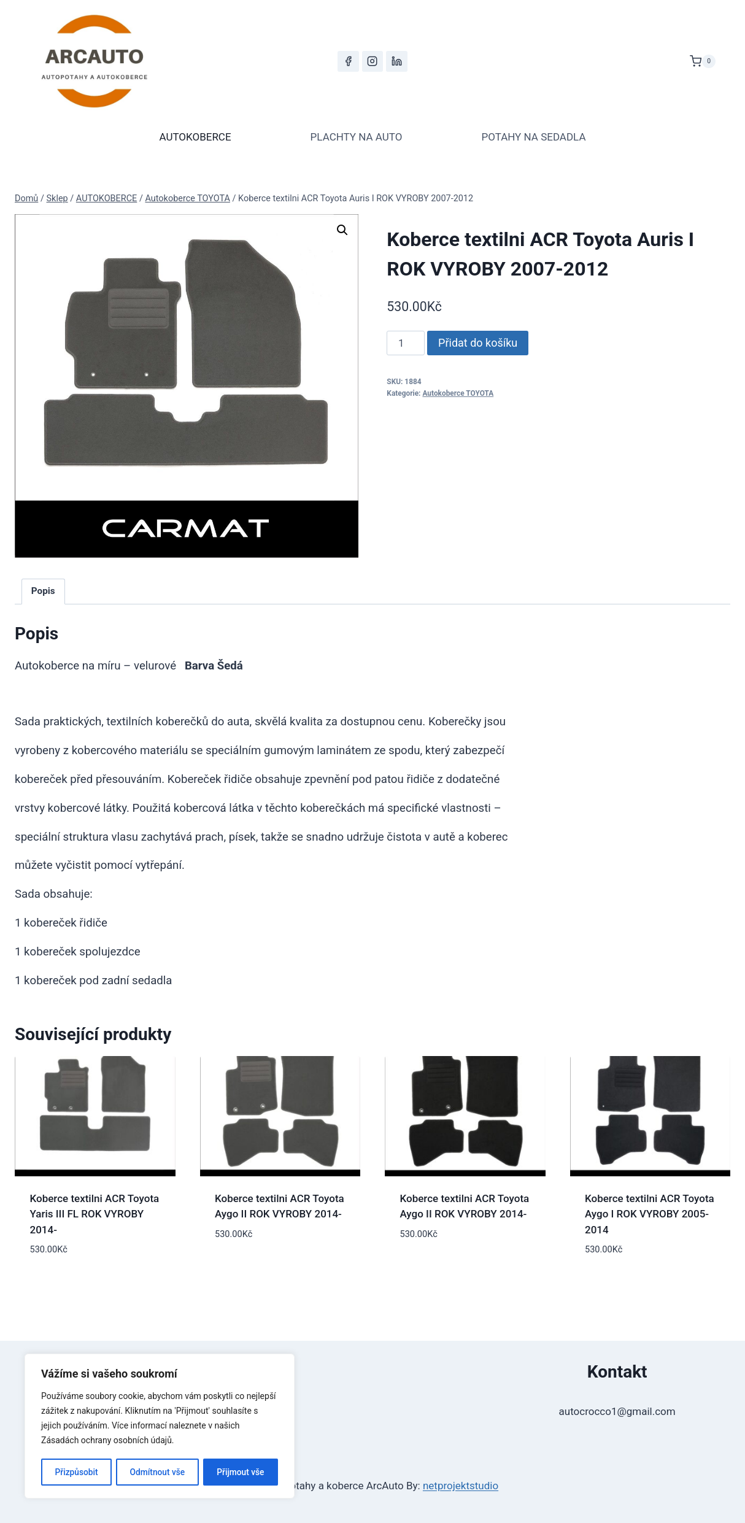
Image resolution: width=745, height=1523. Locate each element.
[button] (342, 230)
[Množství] (406, 343)
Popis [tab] (43, 590)
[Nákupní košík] (703, 61)
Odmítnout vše (157, 1472)
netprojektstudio (460, 1485)
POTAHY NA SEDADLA (533, 137)
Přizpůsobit (76, 1472)
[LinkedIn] (396, 61)
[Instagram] (372, 61)
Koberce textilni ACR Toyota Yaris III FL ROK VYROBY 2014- (95, 1214)
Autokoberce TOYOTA (457, 393)
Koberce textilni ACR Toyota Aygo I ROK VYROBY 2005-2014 (649, 1214)
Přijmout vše (241, 1472)
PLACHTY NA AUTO (357, 137)
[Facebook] (348, 61)
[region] (160, 1426)
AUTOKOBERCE (195, 137)
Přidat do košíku (477, 342)
